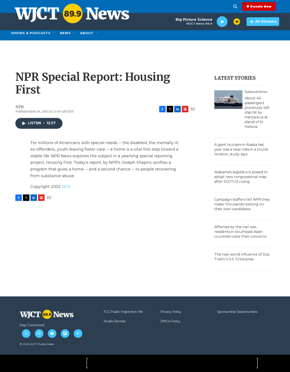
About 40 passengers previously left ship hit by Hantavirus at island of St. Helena (257, 112)
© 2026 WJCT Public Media (37, 344)
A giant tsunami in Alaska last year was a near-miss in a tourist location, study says (241, 149)
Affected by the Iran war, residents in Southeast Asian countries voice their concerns (240, 231)
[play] (222, 21)
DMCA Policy (170, 321)
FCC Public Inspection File (123, 312)
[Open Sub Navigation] (54, 33)
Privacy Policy (170, 312)
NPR (66, 186)
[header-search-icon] (239, 6)
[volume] (237, 21)
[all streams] (263, 21)
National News (256, 92)
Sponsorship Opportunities (237, 312)
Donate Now (264, 6)
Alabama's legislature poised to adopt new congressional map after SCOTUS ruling (241, 177)
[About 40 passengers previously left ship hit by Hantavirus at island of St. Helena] (228, 99)
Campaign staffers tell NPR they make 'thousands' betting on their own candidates (242, 204)
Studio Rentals (115, 321)
